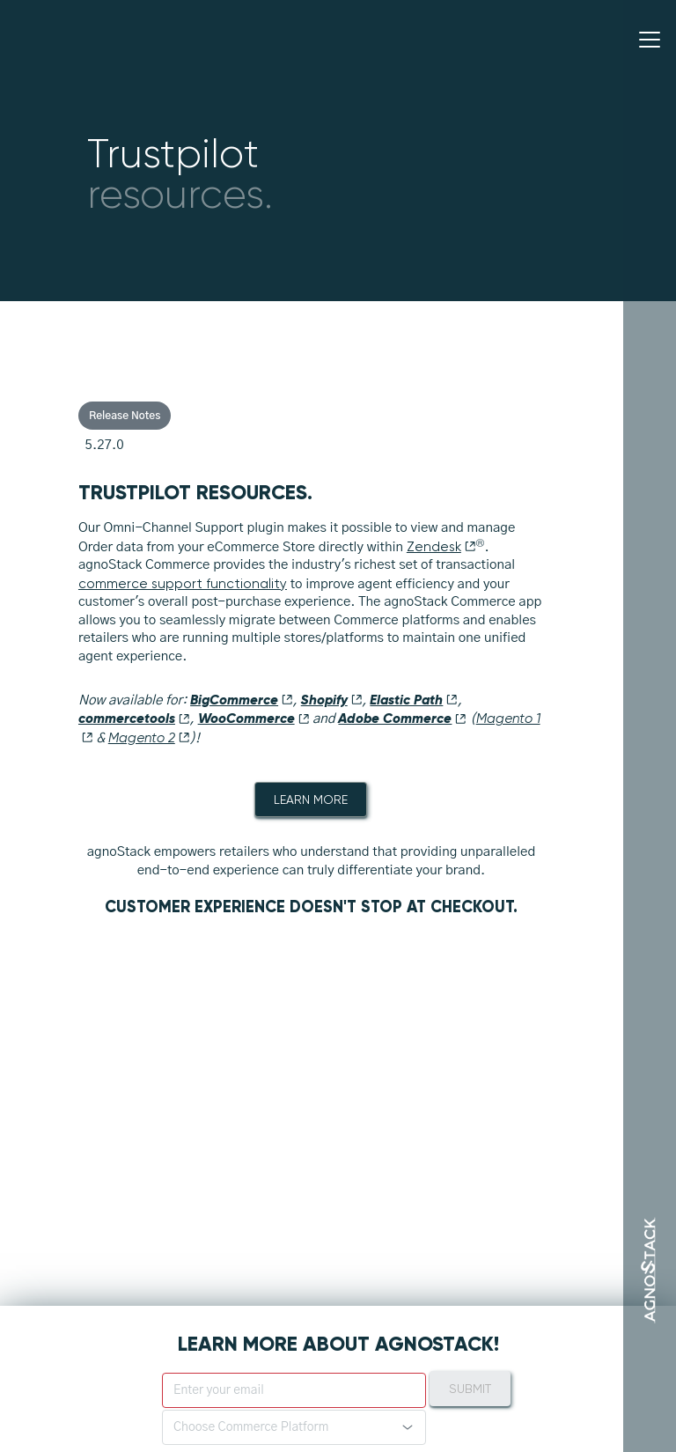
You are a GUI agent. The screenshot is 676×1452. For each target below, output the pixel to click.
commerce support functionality (182, 584)
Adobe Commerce (402, 718)
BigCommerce (241, 699)
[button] (294, 1427)
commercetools (134, 718)
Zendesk (441, 547)
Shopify (332, 699)
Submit (470, 1389)
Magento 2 (149, 738)
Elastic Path (414, 699)
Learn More (311, 799)
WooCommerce (254, 718)
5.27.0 (104, 445)
